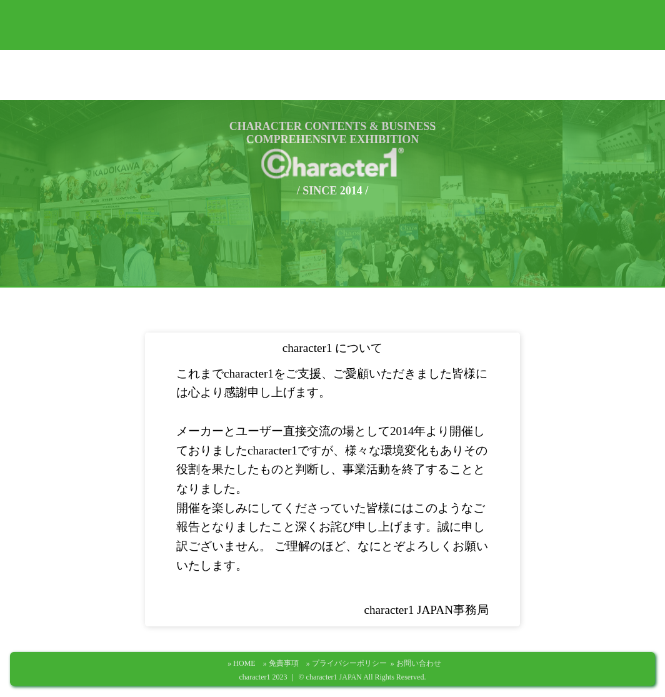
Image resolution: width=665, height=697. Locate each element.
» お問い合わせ (416, 663)
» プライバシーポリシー (350, 663)
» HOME (245, 663)
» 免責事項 (284, 663)
